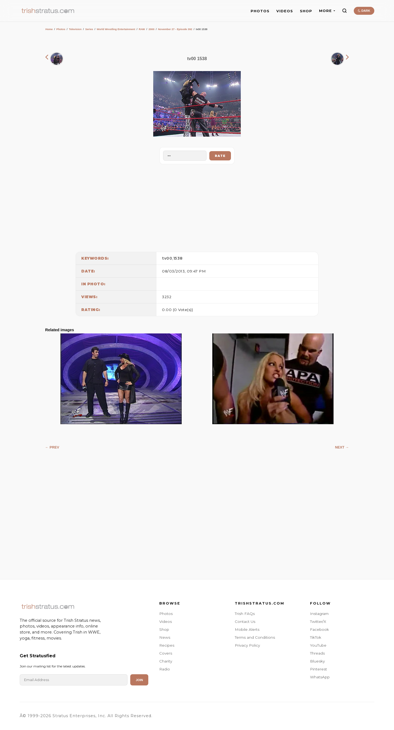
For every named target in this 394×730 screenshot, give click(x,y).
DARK (364, 10)
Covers (165, 653)
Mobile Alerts (247, 629)
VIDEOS (284, 11)
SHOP (306, 11)
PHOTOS (260, 11)
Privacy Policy (247, 645)
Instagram (319, 613)
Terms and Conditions (255, 637)
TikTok (315, 637)
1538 (178, 258)
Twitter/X (318, 621)
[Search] (344, 10)
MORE (327, 11)
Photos (60, 29)
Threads (317, 653)
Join (139, 680)
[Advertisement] (197, 206)
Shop (164, 629)
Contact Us (245, 621)
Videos (165, 621)
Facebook (319, 629)
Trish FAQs (245, 613)
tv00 (167, 258)
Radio (164, 669)
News (164, 637)
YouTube (318, 645)
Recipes (166, 645)
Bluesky (317, 661)
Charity (165, 661)
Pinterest (318, 669)
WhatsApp (320, 677)
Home (49, 29)
